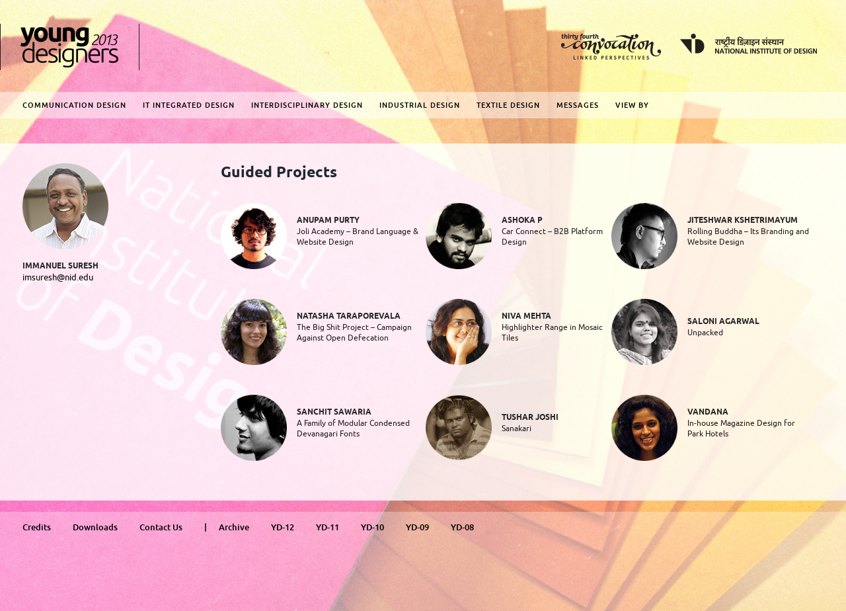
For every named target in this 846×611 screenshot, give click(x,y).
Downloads (95, 527)
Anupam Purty (328, 220)
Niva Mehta (526, 316)
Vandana (707, 412)
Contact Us (160, 527)
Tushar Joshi (530, 417)
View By (632, 105)
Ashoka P (522, 220)
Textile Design (508, 105)
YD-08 (462, 527)
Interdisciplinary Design (307, 105)
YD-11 (327, 527)
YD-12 (282, 527)
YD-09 (417, 527)
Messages (578, 105)
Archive (234, 527)
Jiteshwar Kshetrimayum (742, 220)
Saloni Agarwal (723, 321)
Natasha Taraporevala (349, 316)
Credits (36, 527)
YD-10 (372, 527)
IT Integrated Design (189, 105)
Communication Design (74, 105)
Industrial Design (419, 105)
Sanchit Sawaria (334, 412)
